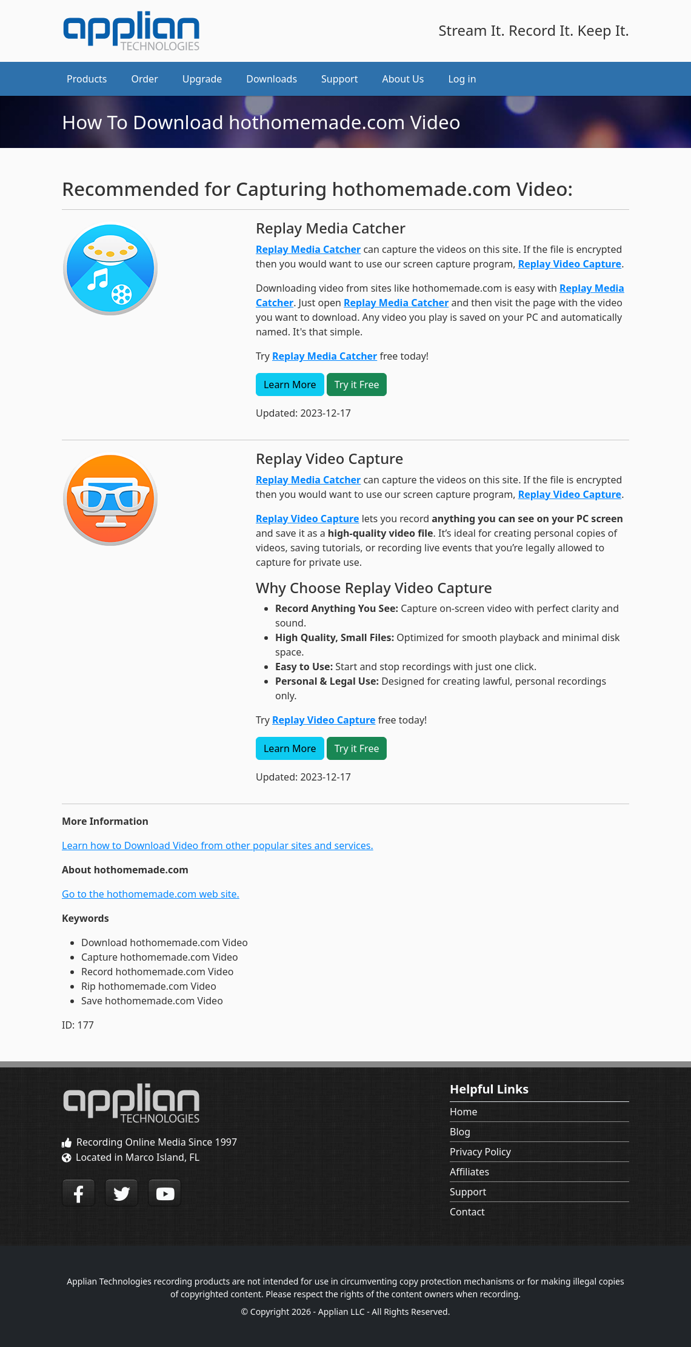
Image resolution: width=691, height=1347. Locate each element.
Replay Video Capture (570, 263)
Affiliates (469, 1171)
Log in (462, 79)
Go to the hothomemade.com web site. (150, 894)
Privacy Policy (480, 1151)
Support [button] (339, 79)
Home (464, 1111)
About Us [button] (403, 79)
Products (87, 79)
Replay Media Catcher (308, 249)
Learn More (290, 384)
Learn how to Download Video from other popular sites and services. (217, 845)
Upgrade (202, 79)
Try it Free (357, 384)
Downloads (271, 79)
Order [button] (145, 79)
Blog (460, 1131)
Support (468, 1191)
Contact (467, 1211)
